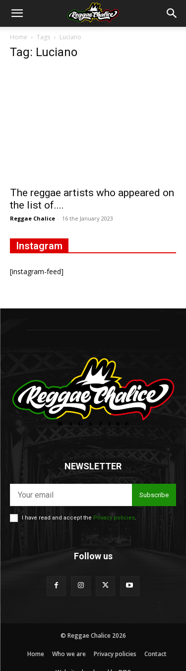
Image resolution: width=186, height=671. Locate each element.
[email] (71, 495)
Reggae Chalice (32, 218)
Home (18, 37)
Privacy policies (114, 518)
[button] (17, 13)
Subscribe (154, 495)
